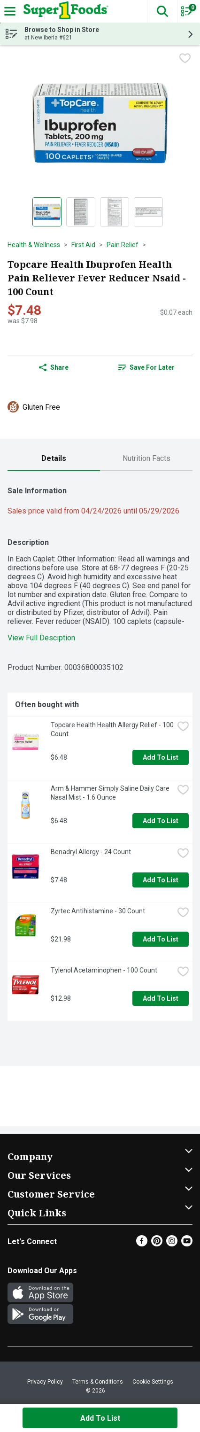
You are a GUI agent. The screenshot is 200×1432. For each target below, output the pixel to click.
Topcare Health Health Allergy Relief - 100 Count (112, 729)
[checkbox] (184, 59)
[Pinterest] (156, 1243)
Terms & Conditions (97, 1381)
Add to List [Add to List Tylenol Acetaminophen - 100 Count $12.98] (160, 998)
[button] (162, 11)
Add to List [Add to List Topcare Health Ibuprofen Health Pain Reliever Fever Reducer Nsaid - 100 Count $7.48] (100, 1418)
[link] (146, 367)
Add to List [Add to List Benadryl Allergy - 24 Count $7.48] (160, 880)
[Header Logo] (64, 11)
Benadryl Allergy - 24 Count (91, 852)
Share (54, 367)
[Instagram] (171, 1243)
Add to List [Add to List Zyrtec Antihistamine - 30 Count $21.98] (160, 939)
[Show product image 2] (80, 211)
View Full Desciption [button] (41, 637)
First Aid (83, 245)
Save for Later (146, 367)
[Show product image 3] (114, 211)
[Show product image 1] (47, 211)
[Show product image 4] (148, 211)
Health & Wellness (34, 245)
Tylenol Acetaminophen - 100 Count (104, 970)
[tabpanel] (100, 749)
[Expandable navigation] (10, 11)
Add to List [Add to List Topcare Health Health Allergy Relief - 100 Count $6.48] (160, 757)
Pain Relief (122, 245)
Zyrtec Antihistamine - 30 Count (98, 911)
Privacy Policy (45, 1381)
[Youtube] (186, 1243)
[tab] (54, 458)
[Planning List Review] (186, 14)
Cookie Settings (152, 1381)
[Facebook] (141, 1243)
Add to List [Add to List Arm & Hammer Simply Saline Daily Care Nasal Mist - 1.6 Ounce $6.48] (160, 821)
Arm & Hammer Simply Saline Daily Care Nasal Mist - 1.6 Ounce (111, 793)
